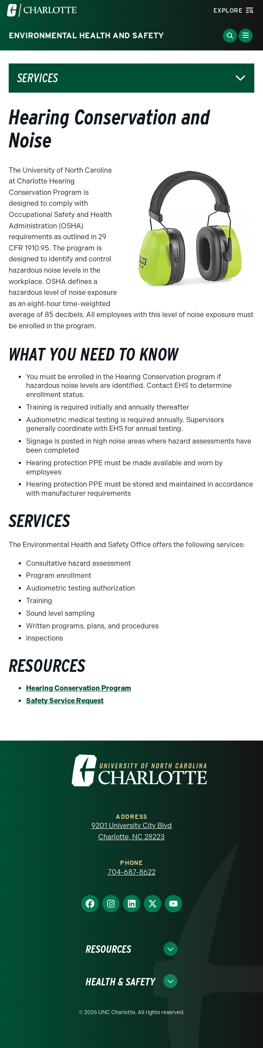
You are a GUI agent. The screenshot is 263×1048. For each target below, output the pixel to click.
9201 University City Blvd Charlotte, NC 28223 (131, 831)
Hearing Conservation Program (78, 688)
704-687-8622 (132, 872)
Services (37, 78)
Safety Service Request (64, 701)
